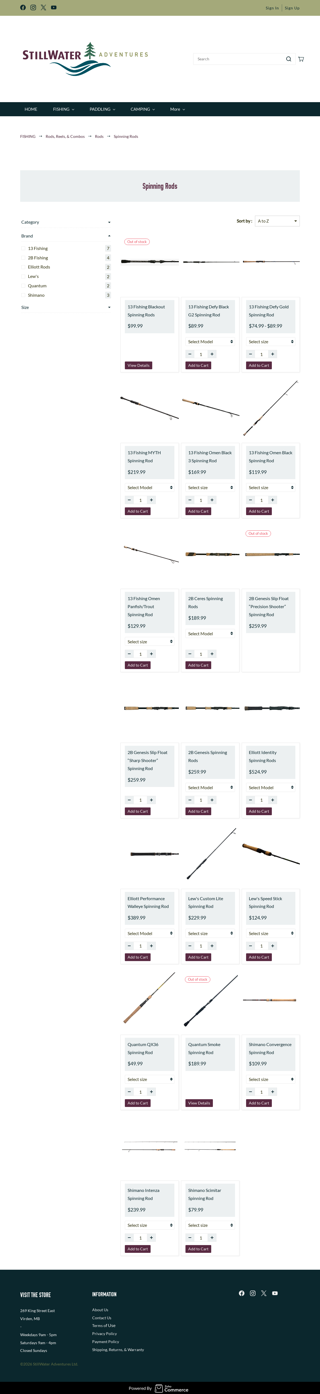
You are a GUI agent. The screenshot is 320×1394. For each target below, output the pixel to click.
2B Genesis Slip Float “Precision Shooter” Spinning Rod (260, 602)
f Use (110, 1321)
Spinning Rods (126, 132)
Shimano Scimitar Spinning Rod (197, 1190)
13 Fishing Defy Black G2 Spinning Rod (196, 306)
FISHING (27, 132)
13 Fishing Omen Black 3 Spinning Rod (195, 452)
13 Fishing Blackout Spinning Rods (122, 306)
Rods (99, 132)
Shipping (99, 1345)
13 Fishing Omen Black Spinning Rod (262, 452)
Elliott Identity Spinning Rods (263, 752)
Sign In (272, 8)
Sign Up (292, 8)
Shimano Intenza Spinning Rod (128, 1190)
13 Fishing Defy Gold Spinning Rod (260, 306)
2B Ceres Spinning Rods (194, 594)
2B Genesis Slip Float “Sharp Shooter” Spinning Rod (127, 756)
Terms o (99, 1322)
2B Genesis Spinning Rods (196, 748)
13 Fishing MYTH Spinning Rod (129, 452)
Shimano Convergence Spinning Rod (262, 1044)
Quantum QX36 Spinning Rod (128, 1044)
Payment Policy (105, 1338)
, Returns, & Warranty (125, 1345)
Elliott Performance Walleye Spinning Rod (124, 898)
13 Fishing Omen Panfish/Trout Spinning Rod (126, 602)
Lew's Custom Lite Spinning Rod (189, 898)
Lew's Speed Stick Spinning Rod (266, 898)
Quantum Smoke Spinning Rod (197, 1044)
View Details (114, 361)
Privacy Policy (104, 1330)
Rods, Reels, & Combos (65, 132)
